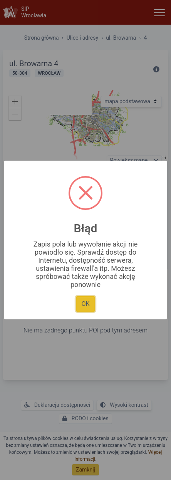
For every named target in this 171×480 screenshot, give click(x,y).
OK (85, 303)
